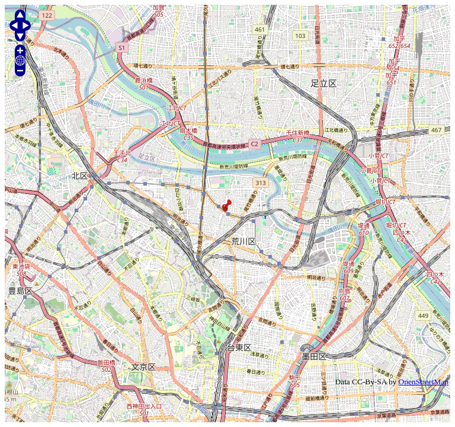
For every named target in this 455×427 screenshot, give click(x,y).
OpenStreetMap (423, 381)
